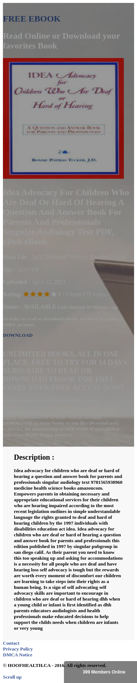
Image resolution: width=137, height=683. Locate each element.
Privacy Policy (18, 649)
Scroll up (12, 677)
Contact (11, 643)
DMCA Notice (17, 654)
